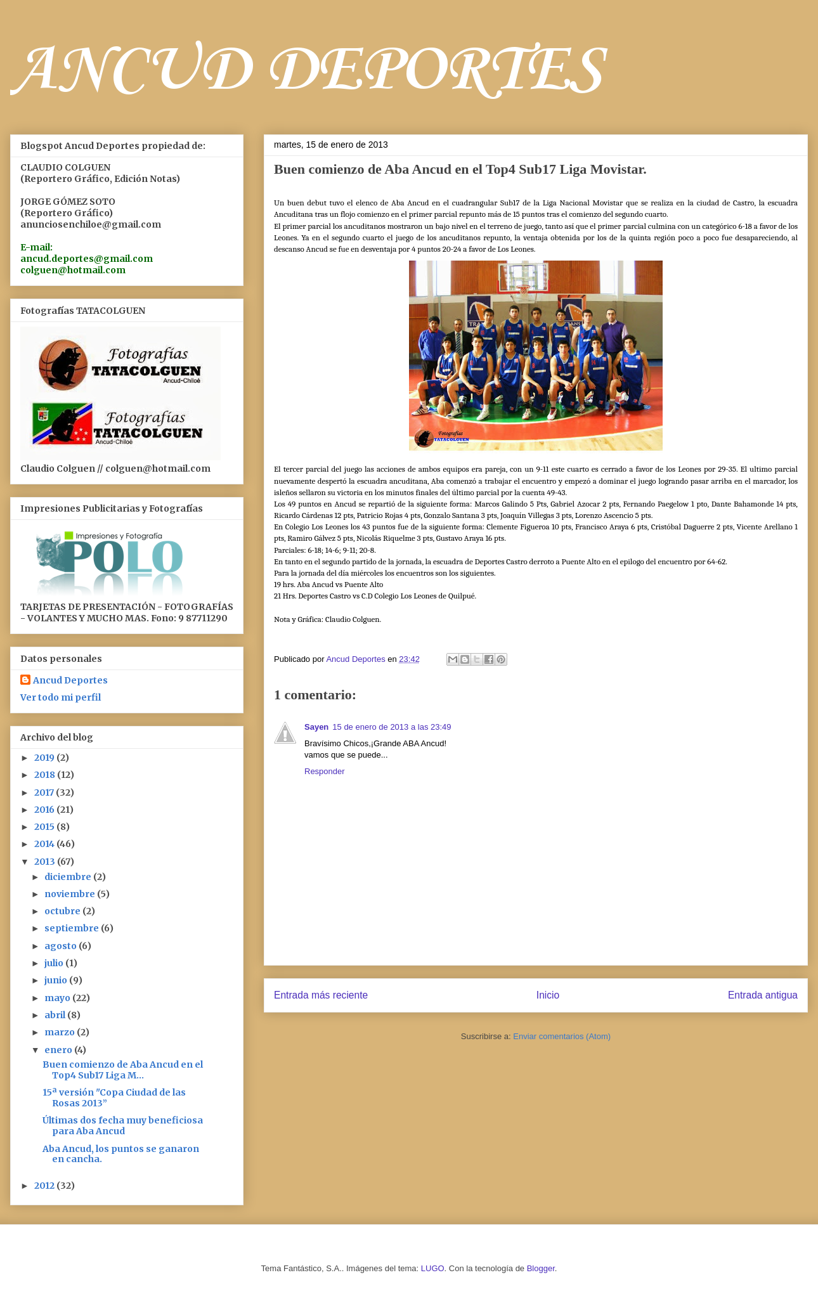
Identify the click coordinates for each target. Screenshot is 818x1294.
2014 (45, 844)
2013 (45, 861)
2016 (45, 809)
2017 (45, 792)
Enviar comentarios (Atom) (562, 1036)
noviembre (70, 894)
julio (54, 963)
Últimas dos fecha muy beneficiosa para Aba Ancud (122, 1126)
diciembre (68, 877)
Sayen (316, 727)
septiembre (72, 928)
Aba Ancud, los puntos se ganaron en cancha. (120, 1154)
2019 (45, 757)
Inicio (547, 995)
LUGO (433, 1268)
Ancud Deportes (70, 680)
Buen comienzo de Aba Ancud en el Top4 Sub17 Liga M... (122, 1070)
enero (59, 1050)
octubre (63, 911)
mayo (58, 998)
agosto (61, 946)
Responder (324, 771)
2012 (45, 1185)
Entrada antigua (763, 995)
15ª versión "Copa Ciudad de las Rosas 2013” (114, 1098)
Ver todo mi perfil (60, 697)
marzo (60, 1032)
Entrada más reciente (321, 995)
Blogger (541, 1268)
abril (55, 1015)
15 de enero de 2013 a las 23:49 (391, 727)
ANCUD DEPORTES (306, 71)
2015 (45, 826)
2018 (45, 774)
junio (56, 980)
